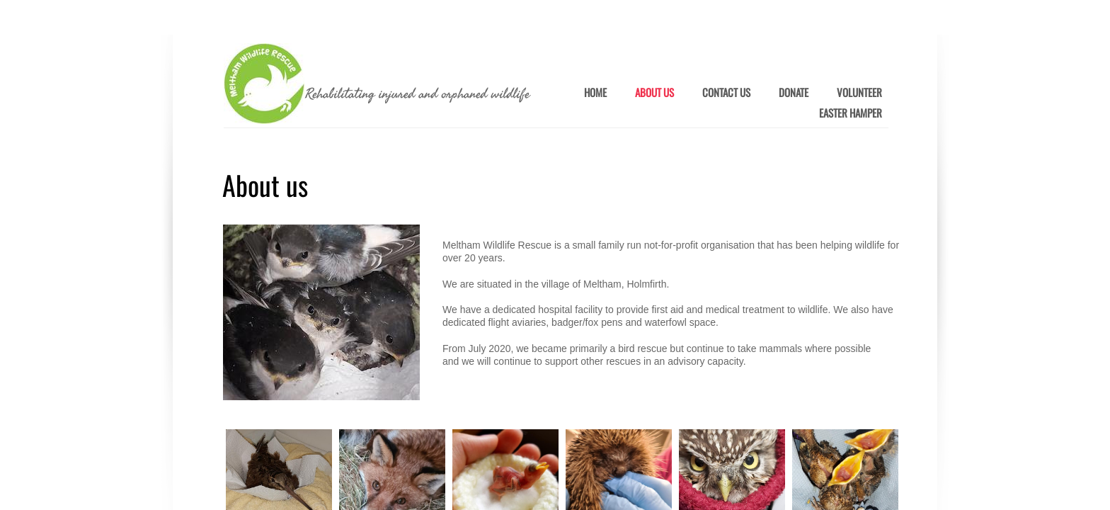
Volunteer (859, 93)
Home (595, 93)
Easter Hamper (850, 113)
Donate (793, 93)
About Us (654, 93)
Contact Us (726, 93)
